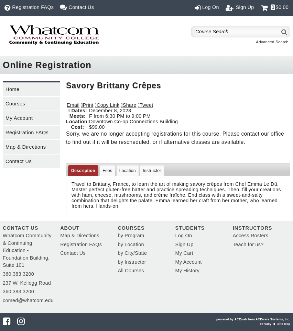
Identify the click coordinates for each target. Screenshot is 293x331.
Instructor (152, 170)
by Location (131, 244)
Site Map (284, 324)
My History (187, 270)
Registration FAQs (27, 132)
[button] (128, 105)
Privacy (265, 324)
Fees (107, 170)
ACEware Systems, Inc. (273, 319)
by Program (131, 235)
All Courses (131, 270)
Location (127, 170)
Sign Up (184, 244)
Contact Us (19, 161)
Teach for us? (248, 244)
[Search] (284, 32)
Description (83, 170)
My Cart (184, 253)
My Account (19, 118)
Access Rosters (250, 235)
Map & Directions (26, 147)
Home (12, 89)
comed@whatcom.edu (28, 300)
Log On (183, 235)
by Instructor (132, 262)
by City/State (132, 253)
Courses (15, 103)
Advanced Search (272, 42)
